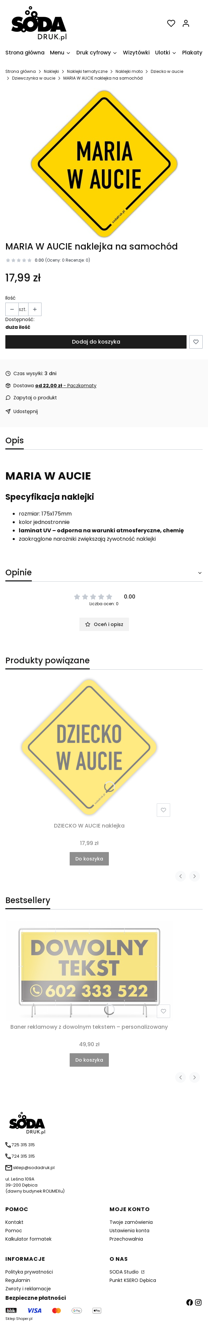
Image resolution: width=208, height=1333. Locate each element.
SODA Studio (125, 1272)
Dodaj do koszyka (96, 342)
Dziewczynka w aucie (33, 78)
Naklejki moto (129, 71)
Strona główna (20, 71)
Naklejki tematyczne (87, 71)
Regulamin (17, 1280)
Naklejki (51, 71)
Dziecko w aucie (167, 71)
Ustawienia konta (129, 1230)
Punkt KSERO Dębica (133, 1280)
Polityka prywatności (29, 1272)
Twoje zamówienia (131, 1222)
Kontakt (14, 1222)
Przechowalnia (126, 1239)
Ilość (10, 298)
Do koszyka (89, 858)
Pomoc (13, 1230)
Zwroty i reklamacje (28, 1288)
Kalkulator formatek (28, 1239)
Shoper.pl (24, 1318)
